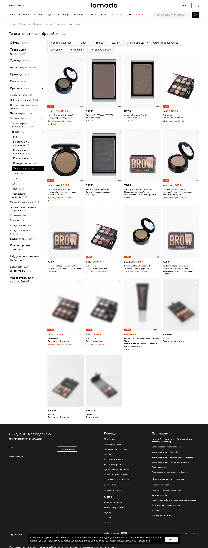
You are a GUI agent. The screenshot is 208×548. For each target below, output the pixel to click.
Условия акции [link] (16, 459)
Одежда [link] (15, 60)
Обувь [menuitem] (49, 14)
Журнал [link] (107, 515)
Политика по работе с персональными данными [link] (174, 502)
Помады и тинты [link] (22, 163)
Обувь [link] (14, 42)
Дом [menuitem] (128, 14)
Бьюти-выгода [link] (18, 95)
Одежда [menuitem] (37, 14)
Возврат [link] (108, 457)
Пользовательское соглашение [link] (166, 492)
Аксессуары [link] (18, 67)
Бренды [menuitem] (78, 14)
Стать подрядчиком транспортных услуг (170, 464)
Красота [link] (38, 24)
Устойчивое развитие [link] (114, 510)
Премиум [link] (16, 74)
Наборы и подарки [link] (20, 100)
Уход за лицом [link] (18, 225)
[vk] (58, 537)
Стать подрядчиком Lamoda (165, 454)
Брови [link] (60, 24)
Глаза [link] (15, 178)
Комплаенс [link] (157, 512)
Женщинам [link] (25, 24)
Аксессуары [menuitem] (63, 14)
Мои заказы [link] (109, 441)
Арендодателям (159, 469)
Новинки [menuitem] (24, 14)
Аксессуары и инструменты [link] (19, 125)
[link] (104, 5)
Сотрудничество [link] (159, 497)
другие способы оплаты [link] (125, 541)
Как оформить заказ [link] (113, 462)
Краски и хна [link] (20, 158)
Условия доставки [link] (112, 447)
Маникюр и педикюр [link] (21, 202)
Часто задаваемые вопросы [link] (117, 482)
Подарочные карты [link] (113, 492)
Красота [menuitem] (117, 14)
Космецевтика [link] (18, 215)
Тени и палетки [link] (21, 168)
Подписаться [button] (67, 451)
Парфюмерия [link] (17, 113)
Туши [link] (16, 173)
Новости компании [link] (113, 505)
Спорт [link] (14, 81)
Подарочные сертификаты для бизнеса (170, 474)
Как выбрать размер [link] (113, 467)
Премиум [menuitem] (92, 14)
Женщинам (17, 5)
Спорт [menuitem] (105, 14)
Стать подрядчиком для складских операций (172, 459)
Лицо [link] (15, 188)
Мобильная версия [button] (190, 536)
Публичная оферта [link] (160, 487)
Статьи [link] (107, 525)
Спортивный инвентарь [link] (19, 268)
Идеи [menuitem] (12, 14)
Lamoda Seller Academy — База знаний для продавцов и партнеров (172, 443)
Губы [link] (14, 183)
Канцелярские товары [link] (20, 247)
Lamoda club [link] (110, 487)
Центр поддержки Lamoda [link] (116, 472)
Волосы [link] (14, 220)
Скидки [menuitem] (139, 14)
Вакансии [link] (108, 520)
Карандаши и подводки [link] (20, 152)
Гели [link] (15, 136)
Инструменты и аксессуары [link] (22, 143)
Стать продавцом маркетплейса (167, 449)
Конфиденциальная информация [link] (167, 507)
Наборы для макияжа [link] (18, 195)
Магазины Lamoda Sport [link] (115, 452)
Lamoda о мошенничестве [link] (116, 477)
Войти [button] (183, 5)
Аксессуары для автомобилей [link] (21, 279)
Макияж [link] (49, 24)
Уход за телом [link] (18, 238)
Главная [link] (13, 24)
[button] (195, 15)
